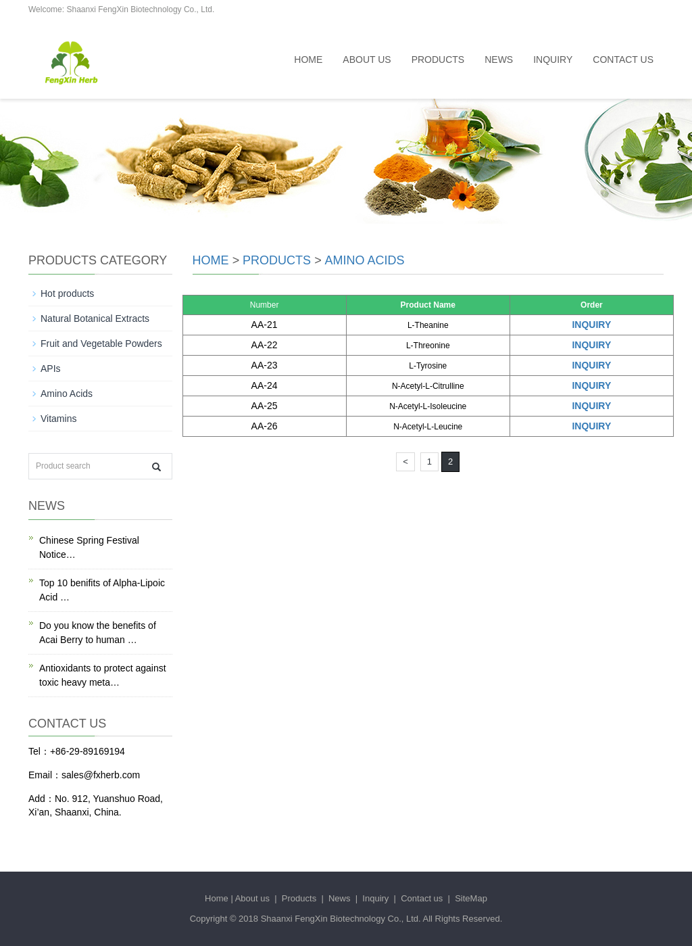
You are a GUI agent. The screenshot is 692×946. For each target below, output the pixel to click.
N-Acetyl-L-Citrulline (428, 386)
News (499, 59)
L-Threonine (428, 345)
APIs (51, 368)
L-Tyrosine (428, 366)
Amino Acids (365, 260)
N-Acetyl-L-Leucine (427, 426)
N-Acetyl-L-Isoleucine (427, 406)
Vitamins (58, 418)
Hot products (67, 293)
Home (308, 59)
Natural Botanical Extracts (95, 318)
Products (438, 59)
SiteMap (471, 898)
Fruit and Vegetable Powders (101, 343)
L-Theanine (428, 325)
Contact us (623, 59)
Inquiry (552, 59)
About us (367, 59)
